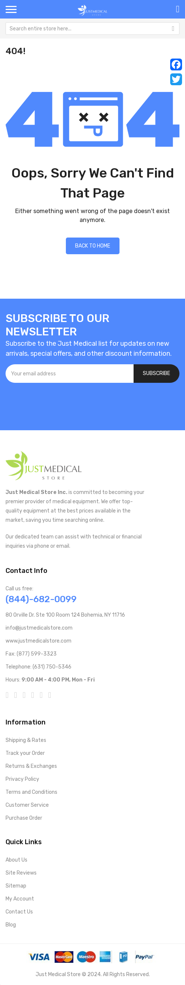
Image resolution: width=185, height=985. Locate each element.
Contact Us (19, 912)
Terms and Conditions (31, 792)
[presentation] (62, 402)
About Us (16, 860)
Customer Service (27, 805)
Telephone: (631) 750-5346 (38, 667)
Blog (11, 925)
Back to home (92, 246)
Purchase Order (24, 818)
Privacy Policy (22, 779)
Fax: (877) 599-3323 (31, 654)
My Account (20, 899)
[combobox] (92, 28)
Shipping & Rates (26, 740)
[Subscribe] (156, 373)
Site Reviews (21, 873)
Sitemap (16, 886)
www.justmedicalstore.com (38, 641)
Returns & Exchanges (31, 766)
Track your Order (25, 753)
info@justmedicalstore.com (39, 628)
